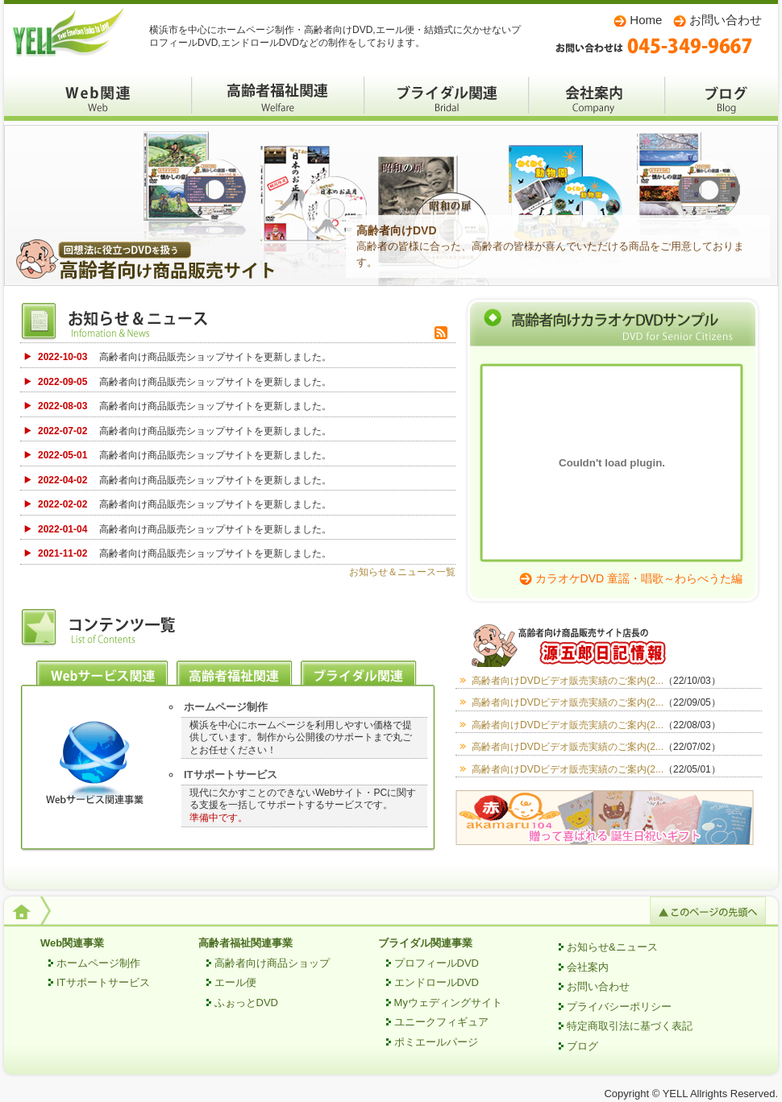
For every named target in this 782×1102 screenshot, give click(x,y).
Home (646, 20)
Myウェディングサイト (448, 1002)
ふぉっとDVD (246, 1002)
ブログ (721, 96)
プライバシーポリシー (619, 1006)
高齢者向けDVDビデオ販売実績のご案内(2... (601, 680)
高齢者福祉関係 (278, 96)
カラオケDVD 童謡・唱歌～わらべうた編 (638, 578)
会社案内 (597, 96)
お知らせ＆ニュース (141, 322)
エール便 (235, 982)
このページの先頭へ (708, 910)
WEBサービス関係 (98, 96)
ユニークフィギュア (441, 1022)
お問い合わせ (725, 20)
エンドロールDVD (436, 982)
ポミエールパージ (436, 1042)
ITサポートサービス (230, 774)
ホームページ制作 (226, 707)
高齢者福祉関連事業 (245, 943)
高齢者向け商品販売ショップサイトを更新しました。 (184, 356)
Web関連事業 (72, 943)
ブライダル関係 (446, 96)
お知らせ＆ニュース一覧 (402, 572)
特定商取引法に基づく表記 (630, 1026)
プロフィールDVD (436, 963)
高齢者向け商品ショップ (272, 963)
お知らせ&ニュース (612, 947)
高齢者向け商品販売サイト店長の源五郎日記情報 (608, 645)
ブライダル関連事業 (425, 943)
